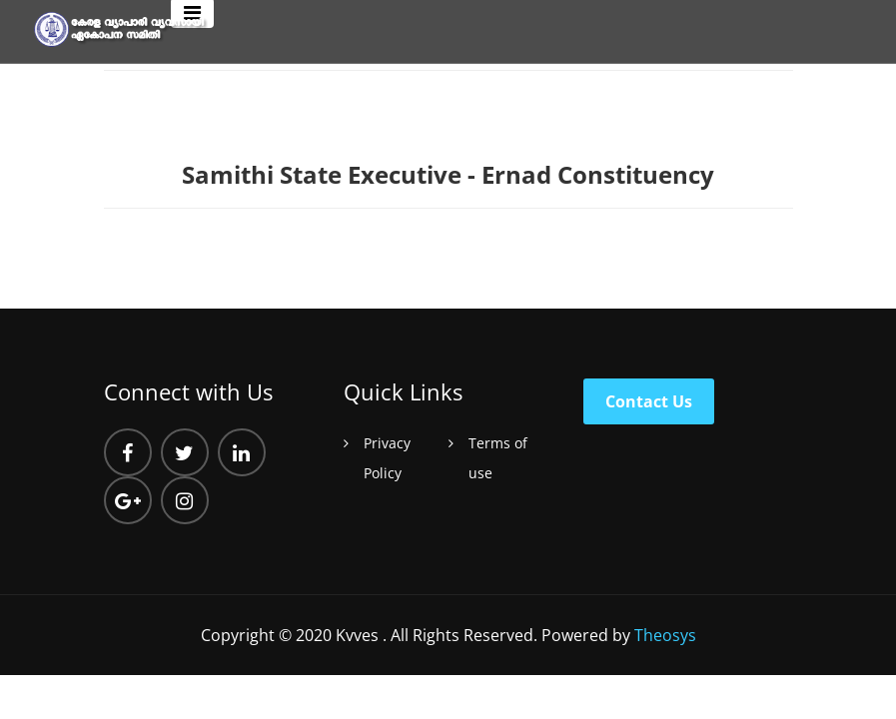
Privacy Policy (387, 457)
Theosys (665, 635)
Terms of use (497, 457)
